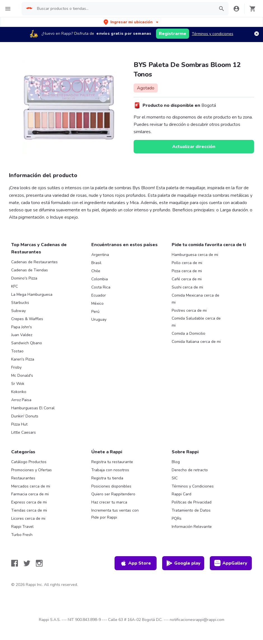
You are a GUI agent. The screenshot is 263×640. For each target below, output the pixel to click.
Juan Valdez (21, 335)
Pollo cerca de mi (187, 262)
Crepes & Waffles (27, 319)
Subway (18, 310)
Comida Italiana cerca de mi (196, 341)
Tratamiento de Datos (191, 510)
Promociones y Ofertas (31, 470)
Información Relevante (192, 526)
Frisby (16, 367)
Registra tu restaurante (112, 462)
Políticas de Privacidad (191, 502)
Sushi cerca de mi (187, 287)
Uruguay (98, 319)
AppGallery (230, 563)
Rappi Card (181, 494)
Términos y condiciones (212, 33)
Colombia (99, 279)
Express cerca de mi (29, 502)
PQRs (176, 518)
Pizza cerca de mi (187, 271)
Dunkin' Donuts (24, 416)
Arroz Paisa (21, 400)
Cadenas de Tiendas (29, 270)
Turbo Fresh (21, 534)
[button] (131, 22)
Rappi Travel (22, 526)
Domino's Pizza (24, 278)
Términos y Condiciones (193, 486)
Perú (95, 311)
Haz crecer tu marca (109, 502)
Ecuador (98, 295)
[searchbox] (124, 8)
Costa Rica (100, 287)
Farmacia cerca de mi (30, 494)
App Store (135, 563)
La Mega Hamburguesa (31, 294)
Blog (176, 462)
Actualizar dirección (193, 147)
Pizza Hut (19, 424)
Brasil (96, 262)
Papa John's (21, 327)
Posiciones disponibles (111, 486)
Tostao (17, 351)
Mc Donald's (22, 375)
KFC (14, 286)
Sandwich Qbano (26, 343)
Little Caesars (23, 432)
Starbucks (20, 302)
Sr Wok (17, 383)
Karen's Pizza (22, 359)
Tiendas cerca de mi (29, 510)
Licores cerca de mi (28, 518)
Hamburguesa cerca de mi (195, 254)
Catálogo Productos (28, 462)
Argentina (100, 254)
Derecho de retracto (190, 470)
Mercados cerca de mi (30, 486)
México (97, 303)
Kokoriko (18, 391)
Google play (183, 563)
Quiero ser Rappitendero (113, 494)
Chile (95, 271)
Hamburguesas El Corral (33, 408)
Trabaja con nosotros (110, 470)
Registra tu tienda (107, 478)
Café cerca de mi (187, 279)
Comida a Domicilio (188, 333)
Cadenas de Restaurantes (34, 262)
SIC (175, 478)
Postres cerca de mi (189, 310)
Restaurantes (23, 478)
